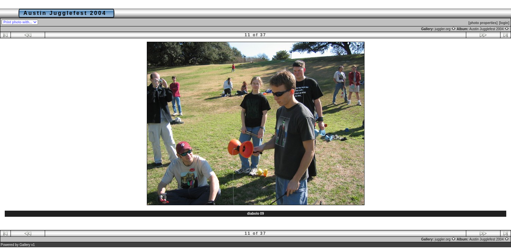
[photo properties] (482, 23)
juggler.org (445, 29)
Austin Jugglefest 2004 (489, 29)
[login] (504, 23)
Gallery (25, 245)
